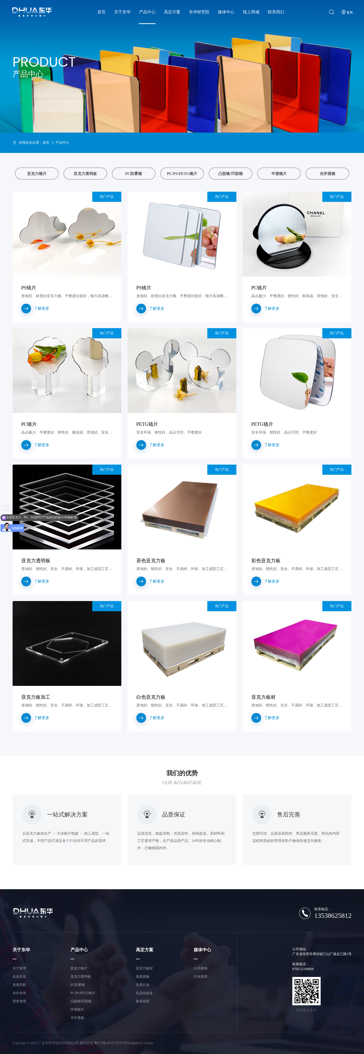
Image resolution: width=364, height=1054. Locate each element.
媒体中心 (226, 12)
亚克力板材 (144, 968)
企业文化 (19, 976)
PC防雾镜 (133, 174)
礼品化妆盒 (144, 993)
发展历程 (19, 985)
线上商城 (251, 12)
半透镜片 (279, 174)
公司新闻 (200, 968)
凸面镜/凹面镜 (230, 174)
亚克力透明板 (85, 174)
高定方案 (172, 12)
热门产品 (107, 196)
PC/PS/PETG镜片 (182, 174)
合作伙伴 (19, 993)
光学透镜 (327, 174)
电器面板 (142, 976)
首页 (101, 12)
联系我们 (276, 12)
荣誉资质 (19, 1001)
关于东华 (122, 12)
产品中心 (147, 12)
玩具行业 (142, 985)
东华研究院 (199, 12)
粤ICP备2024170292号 (110, 1043)
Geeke (148, 1043)
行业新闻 (200, 976)
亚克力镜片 (36, 174)
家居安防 (142, 1001)
